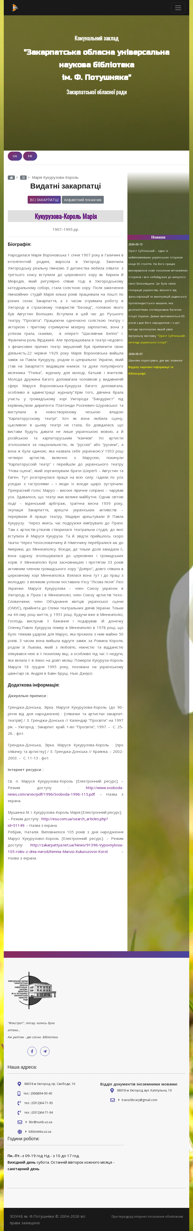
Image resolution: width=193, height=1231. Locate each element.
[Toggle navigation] (178, 8)
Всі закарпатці (44, 199)
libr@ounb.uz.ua (40, 1122)
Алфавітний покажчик (83, 199)
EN (30, 156)
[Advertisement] (158, 205)
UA (15, 156)
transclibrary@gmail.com (139, 1100)
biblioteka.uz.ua (40, 1131)
